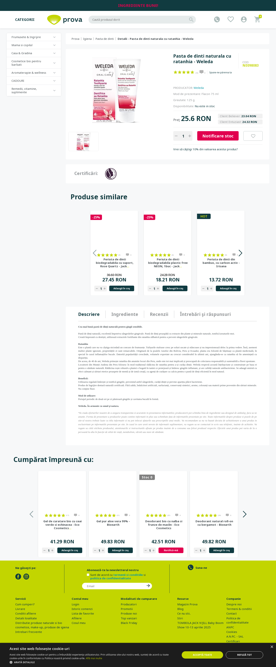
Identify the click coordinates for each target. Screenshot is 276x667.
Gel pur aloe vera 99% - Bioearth (113, 522)
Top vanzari (129, 618)
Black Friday (129, 623)
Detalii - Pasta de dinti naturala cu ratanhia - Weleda (155, 39)
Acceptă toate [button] (202, 654)
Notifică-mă (171, 550)
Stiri (180, 618)
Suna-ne (201, 568)
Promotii (127, 609)
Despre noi (234, 604)
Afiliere (77, 618)
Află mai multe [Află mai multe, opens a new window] (94, 658)
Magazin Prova (187, 604)
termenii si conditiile (128, 575)
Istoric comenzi (82, 609)
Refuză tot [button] (244, 654)
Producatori (129, 604)
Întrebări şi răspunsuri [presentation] (205, 314)
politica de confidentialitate (110, 578)
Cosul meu (78, 623)
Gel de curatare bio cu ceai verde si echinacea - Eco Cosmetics (62, 524)
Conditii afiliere (25, 613)
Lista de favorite (83, 613)
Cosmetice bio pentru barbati (26, 62)
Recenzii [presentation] (159, 314)
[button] (92, 662)
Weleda (199, 88)
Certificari (233, 641)
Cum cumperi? (25, 604)
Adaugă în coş (121, 288)
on (175, 72)
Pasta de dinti (104, 39)
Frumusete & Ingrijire (26, 37)
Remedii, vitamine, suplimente (24, 90)
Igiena (87, 39)
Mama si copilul (22, 45)
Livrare (20, 609)
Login (75, 604)
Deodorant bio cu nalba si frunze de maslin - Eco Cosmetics (163, 524)
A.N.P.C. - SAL (234, 636)
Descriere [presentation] (89, 314)
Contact (231, 613)
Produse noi (129, 613)
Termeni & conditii (239, 609)
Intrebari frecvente (28, 632)
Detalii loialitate (26, 618)
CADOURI (18, 81)
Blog (180, 609)
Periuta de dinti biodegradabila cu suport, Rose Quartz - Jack (114, 262)
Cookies (231, 632)
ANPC (230, 627)
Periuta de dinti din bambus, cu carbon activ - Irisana (221, 262)
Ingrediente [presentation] (124, 314)
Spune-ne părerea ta (220, 72)
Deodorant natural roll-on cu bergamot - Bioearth (214, 522)
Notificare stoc (217, 136)
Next (240, 253)
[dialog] (138, 655)
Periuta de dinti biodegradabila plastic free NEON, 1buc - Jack (168, 262)
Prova (75, 39)
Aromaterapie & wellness (29, 72)
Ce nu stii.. (184, 613)
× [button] (271, 647)
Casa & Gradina (22, 53)
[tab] (92, 314)
